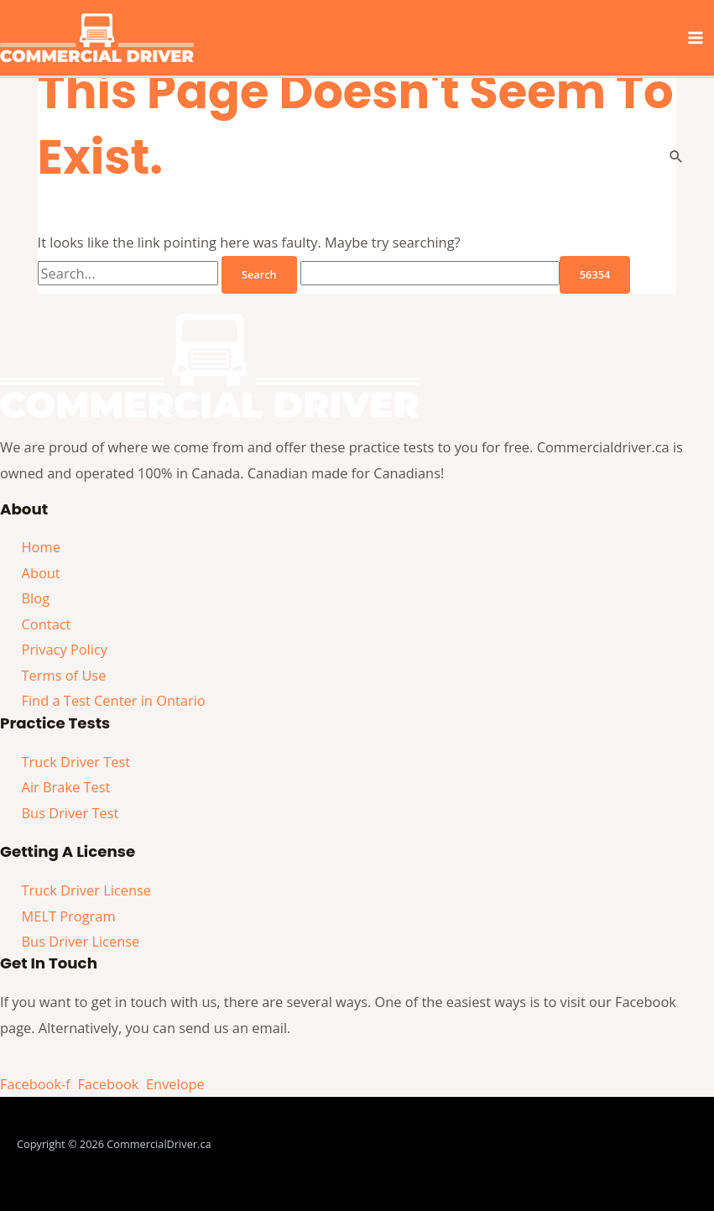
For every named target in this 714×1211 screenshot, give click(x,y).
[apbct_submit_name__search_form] (595, 275)
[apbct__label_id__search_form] (430, 273)
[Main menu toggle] (695, 38)
